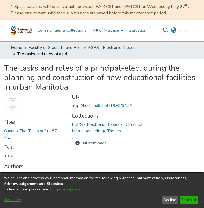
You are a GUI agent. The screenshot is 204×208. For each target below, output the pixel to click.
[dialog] (102, 190)
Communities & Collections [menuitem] (62, 30)
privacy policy (68, 189)
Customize (12, 199)
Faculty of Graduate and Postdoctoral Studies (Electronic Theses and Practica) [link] (55, 48)
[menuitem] (107, 30)
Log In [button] (185, 30)
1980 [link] (9, 156)
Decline (169, 199)
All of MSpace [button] (106, 30)
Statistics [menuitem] (137, 30)
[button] (22, 30)
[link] (107, 124)
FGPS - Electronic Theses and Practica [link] (114, 48)
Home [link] (16, 48)
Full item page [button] (91, 143)
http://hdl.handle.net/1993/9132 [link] (102, 106)
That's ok (189, 199)
